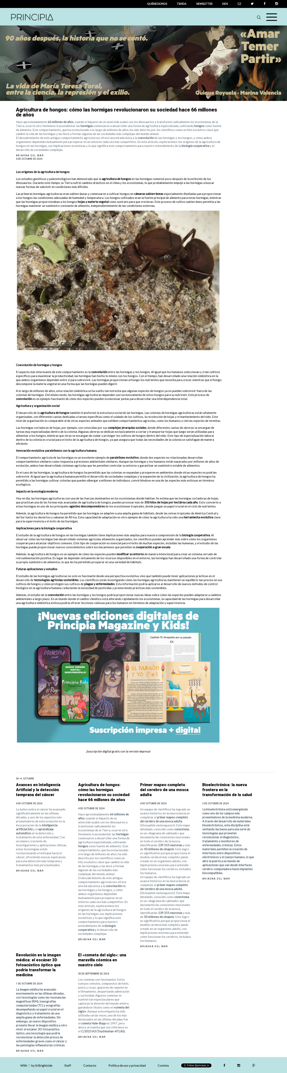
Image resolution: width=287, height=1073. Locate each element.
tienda (181, 3)
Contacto (89, 1065)
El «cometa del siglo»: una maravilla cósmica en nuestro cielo (102, 960)
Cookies (163, 1065)
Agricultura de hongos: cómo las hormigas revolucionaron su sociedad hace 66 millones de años (104, 792)
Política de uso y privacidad (127, 1065)
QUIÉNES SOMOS (157, 3)
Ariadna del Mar (30, 155)
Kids (225, 3)
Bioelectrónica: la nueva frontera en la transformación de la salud (227, 789)
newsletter (204, 3)
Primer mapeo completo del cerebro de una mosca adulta (164, 789)
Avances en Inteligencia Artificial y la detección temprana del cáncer (38, 789)
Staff (67, 1065)
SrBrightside (43, 1065)
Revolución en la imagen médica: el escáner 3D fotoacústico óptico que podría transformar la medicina (38, 965)
